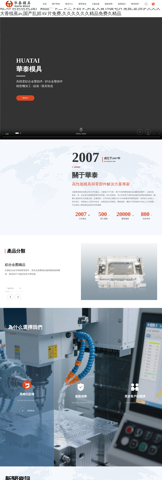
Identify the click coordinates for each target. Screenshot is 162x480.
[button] (17, 133)
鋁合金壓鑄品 (15, 265)
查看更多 (27, 410)
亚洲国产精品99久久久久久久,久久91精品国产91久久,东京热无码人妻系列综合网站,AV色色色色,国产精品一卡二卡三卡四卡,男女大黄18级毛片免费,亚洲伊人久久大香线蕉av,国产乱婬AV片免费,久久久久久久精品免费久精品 (80, 8)
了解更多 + (25, 98)
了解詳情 (13, 288)
